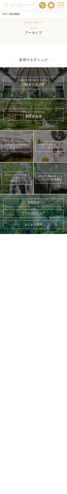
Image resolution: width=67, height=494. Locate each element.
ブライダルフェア (33, 213)
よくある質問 (33, 224)
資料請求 (33, 203)
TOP (4, 14)
